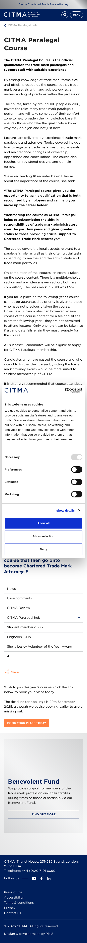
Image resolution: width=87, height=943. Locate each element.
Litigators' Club (19, 637)
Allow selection (43, 536)
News (11, 589)
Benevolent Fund (33, 781)
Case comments (19, 598)
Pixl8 (49, 934)
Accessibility (14, 897)
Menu (76, 14)
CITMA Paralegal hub (22, 25)
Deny (43, 549)
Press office (13, 892)
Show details (65, 510)
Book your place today (26, 723)
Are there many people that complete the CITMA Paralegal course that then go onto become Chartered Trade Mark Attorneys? (38, 560)
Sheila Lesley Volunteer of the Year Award (39, 646)
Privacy (9, 908)
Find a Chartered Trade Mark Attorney (43, 4)
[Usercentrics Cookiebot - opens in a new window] (64, 390)
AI (9, 656)
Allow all (44, 523)
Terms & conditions (19, 903)
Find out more (43, 814)
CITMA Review (18, 608)
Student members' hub (25, 627)
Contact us (12, 913)
